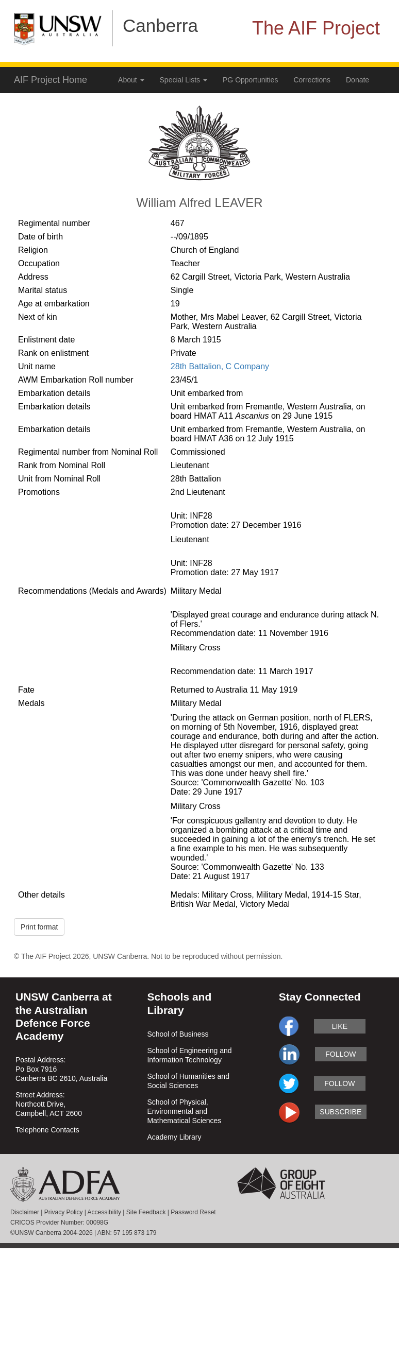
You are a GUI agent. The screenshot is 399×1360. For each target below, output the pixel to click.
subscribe (340, 1112)
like (339, 1026)
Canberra (160, 25)
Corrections (311, 80)
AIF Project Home (50, 80)
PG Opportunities (250, 80)
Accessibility (104, 1212)
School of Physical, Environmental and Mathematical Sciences (184, 1111)
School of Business (177, 1034)
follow (340, 1054)
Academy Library (174, 1137)
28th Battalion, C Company (220, 366)
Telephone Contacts (47, 1130)
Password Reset (193, 1212)
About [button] (131, 80)
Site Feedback (146, 1212)
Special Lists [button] (183, 80)
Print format (39, 927)
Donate (357, 80)
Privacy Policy (63, 1212)
